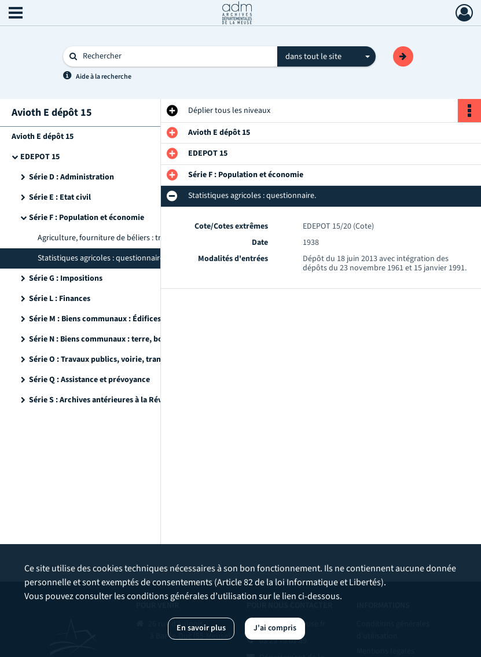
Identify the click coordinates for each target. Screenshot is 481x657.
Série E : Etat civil (60, 197)
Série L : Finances (59, 298)
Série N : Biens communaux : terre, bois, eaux (109, 339)
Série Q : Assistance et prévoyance (89, 380)
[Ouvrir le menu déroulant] (16, 14)
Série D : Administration (71, 177)
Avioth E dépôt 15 (43, 136)
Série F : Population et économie (86, 217)
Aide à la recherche (103, 77)
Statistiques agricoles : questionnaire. (102, 258)
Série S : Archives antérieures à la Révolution (108, 400)
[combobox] (326, 56)
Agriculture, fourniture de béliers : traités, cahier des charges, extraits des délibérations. (153, 238)
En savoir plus (201, 628)
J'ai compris (275, 628)
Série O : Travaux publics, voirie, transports (106, 359)
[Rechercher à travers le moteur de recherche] (176, 56)
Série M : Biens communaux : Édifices (95, 319)
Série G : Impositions (65, 278)
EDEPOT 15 (40, 157)
